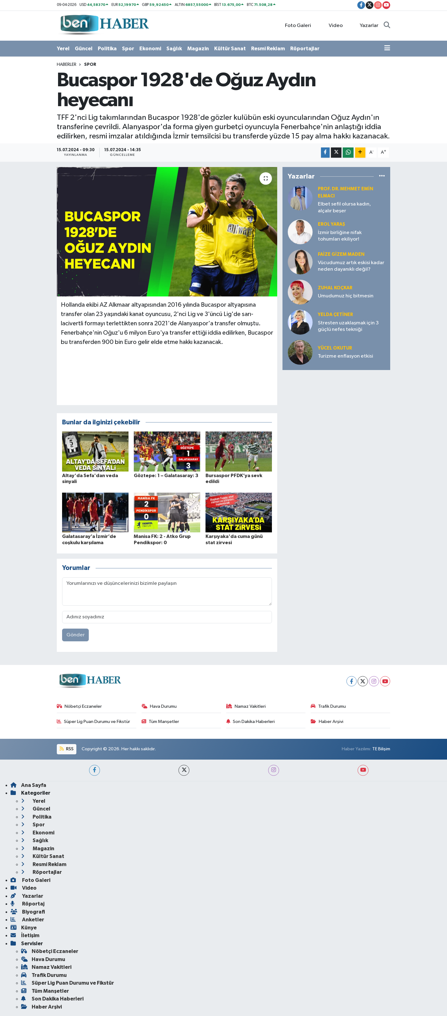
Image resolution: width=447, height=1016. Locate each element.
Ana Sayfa (28, 785)
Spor (128, 48)
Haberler (66, 64)
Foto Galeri (294, 25)
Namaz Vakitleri (246, 706)
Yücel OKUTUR (335, 348)
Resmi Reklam (268, 48)
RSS (66, 749)
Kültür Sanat (230, 48)
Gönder (75, 635)
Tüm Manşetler (160, 721)
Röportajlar (304, 48)
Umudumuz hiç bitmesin (345, 296)
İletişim (25, 935)
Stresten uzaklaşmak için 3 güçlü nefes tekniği (348, 326)
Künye (24, 927)
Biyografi (28, 911)
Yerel (63, 48)
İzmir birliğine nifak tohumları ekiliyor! (340, 236)
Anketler (27, 919)
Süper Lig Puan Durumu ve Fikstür (93, 721)
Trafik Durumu (328, 706)
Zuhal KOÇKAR (335, 288)
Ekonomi (150, 48)
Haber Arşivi (327, 721)
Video (332, 25)
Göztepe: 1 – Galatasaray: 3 (166, 475)
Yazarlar (365, 25)
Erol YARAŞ (331, 224)
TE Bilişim (381, 749)
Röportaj (27, 903)
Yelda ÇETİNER (335, 314)
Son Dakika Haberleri (250, 721)
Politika (107, 48)
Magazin (198, 48)
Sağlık (174, 48)
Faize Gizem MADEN (341, 254)
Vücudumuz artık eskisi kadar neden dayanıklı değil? (351, 266)
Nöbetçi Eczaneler (79, 706)
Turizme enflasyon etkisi (345, 356)
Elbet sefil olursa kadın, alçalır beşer (344, 207)
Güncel (84, 48)
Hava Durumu (159, 706)
